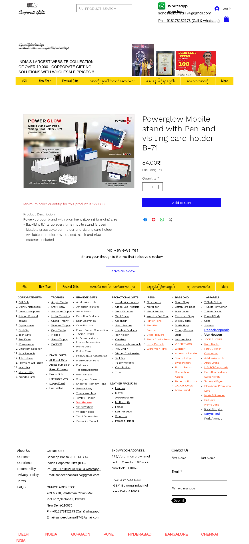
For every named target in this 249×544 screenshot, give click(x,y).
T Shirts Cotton (213, 302)
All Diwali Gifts (58, 360)
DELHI (24, 534)
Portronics (82, 365)
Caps (207, 320)
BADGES (56, 344)
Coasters (120, 339)
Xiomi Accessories (87, 416)
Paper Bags (182, 302)
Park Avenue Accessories (91, 356)
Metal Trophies (60, 316)
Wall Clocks (122, 316)
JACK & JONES (85, 334)
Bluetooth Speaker (30, 348)
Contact (52, 451)
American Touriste (186, 353)
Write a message (183, 488)
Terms (22, 481)
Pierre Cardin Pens (87, 360)
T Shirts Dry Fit (213, 311)
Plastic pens (154, 302)
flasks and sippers (29, 311)
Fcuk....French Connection (92, 330)
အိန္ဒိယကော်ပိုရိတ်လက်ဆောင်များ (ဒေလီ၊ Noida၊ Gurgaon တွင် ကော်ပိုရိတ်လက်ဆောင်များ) (43, 46)
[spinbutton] (152, 187)
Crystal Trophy (59, 320)
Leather (120, 388)
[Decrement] (146, 187)
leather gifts (122, 402)
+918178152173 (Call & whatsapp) (76, 469)
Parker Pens (83, 351)
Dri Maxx (209, 400)
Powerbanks (26, 344)
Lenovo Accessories (88, 342)
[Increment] (159, 187)
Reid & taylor (84, 374)
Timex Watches (86, 393)
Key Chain (121, 348)
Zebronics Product (87, 421)
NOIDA (52, 534)
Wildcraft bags (85, 411)
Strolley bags (183, 320)
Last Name (208, 457)
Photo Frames (123, 325)
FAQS (21, 487)
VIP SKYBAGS (183, 344)
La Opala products (87, 338)
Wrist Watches (124, 311)
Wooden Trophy (60, 325)
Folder (119, 407)
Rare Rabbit (211, 344)
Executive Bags (184, 316)
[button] (226, 19)
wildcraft (180, 348)
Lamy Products (155, 344)
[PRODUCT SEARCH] (103, 8)
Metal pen (153, 307)
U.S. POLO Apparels (216, 367)
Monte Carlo (83, 346)
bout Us (24, 450)
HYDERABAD (139, 534)
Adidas (179, 376)
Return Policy (27, 469)
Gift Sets (24, 302)
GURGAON (81, 534)
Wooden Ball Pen (158, 316)
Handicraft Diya (58, 378)
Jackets (209, 325)
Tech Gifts (25, 334)
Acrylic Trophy (59, 302)
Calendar (121, 320)
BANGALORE (176, 534)
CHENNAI (209, 534)
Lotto (207, 390)
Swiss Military (212, 376)
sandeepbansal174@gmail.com (77, 475)
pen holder (122, 334)
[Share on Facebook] (145, 219)
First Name (178, 457)
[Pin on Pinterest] (153, 219)
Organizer (121, 416)
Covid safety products (128, 344)
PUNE (109, 534)
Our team (23, 457)
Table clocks (26, 358)
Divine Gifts (56, 374)
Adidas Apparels (86, 302)
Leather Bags (123, 411)
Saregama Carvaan (88, 379)
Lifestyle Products (126, 330)
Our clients (24, 463)
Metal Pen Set (155, 311)
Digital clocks (26, 325)
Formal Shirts (212, 316)
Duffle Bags (182, 325)
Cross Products (84, 325)
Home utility (26, 372)
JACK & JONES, (184, 385)
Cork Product (123, 367)
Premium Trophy (61, 311)
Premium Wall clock (31, 362)
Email (175, 471)
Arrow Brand (83, 311)
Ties (117, 372)
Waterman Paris (157, 348)
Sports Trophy (59, 339)
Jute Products (27, 353)
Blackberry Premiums (217, 386)
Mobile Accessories (127, 302)
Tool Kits (120, 358)
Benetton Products (87, 316)
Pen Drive (25, 339)
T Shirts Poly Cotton (215, 307)
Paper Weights (124, 362)
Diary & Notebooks (29, 307)
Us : (61, 451)
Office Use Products (127, 307)
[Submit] (178, 500)
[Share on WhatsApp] (162, 219)
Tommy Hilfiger (85, 397)
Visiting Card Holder (127, 353)
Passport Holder (124, 421)
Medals (55, 334)
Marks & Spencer (214, 395)
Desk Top (24, 330)
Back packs (182, 311)
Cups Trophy (58, 330)
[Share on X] (170, 219)
